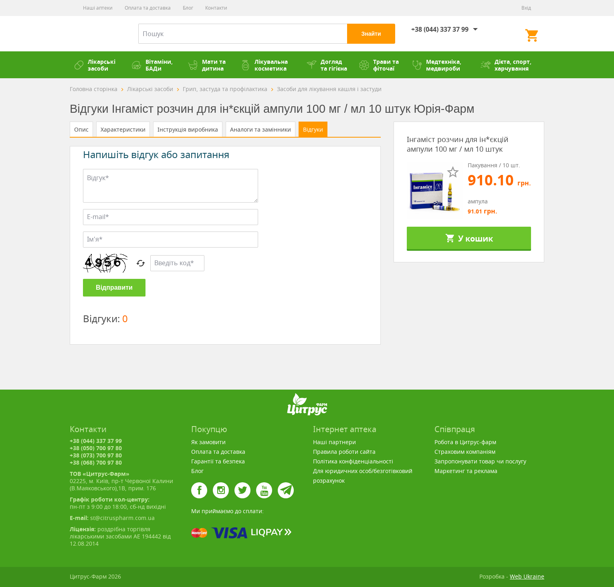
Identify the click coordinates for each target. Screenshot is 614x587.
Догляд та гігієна (327, 65)
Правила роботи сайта (344, 451)
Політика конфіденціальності (353, 461)
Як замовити (208, 442)
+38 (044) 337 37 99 (440, 29)
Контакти (216, 7)
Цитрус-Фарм (94, 34)
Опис (81, 129)
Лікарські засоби (94, 65)
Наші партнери (334, 442)
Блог (188, 7)
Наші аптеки (98, 7)
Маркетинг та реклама (465, 471)
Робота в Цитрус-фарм (465, 442)
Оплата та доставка (148, 7)
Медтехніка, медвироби (436, 65)
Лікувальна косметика (264, 65)
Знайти (371, 33)
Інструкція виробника (188, 129)
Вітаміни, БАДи (152, 65)
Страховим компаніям (464, 451)
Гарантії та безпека (218, 461)
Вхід (526, 7)
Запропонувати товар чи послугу (480, 461)
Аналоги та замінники (260, 129)
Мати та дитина (207, 65)
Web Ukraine (527, 576)
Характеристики (123, 129)
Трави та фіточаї (379, 65)
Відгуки (313, 129)
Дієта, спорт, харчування (506, 65)
